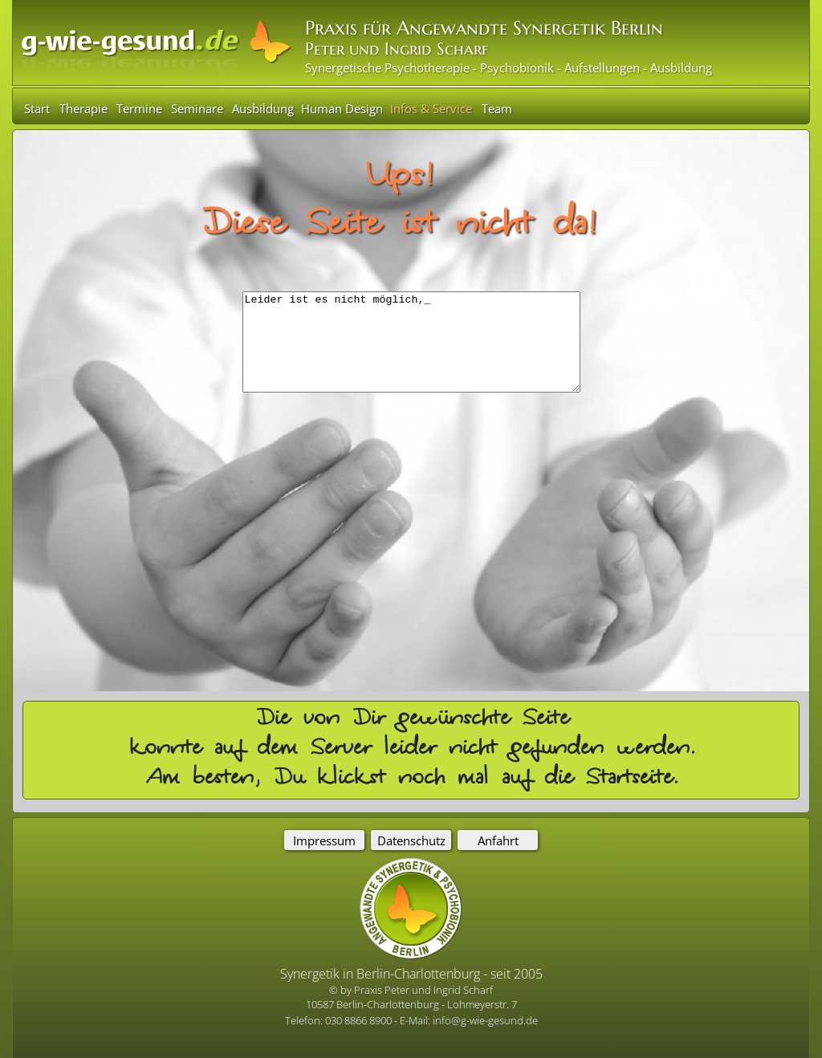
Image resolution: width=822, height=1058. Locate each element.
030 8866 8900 (359, 1020)
